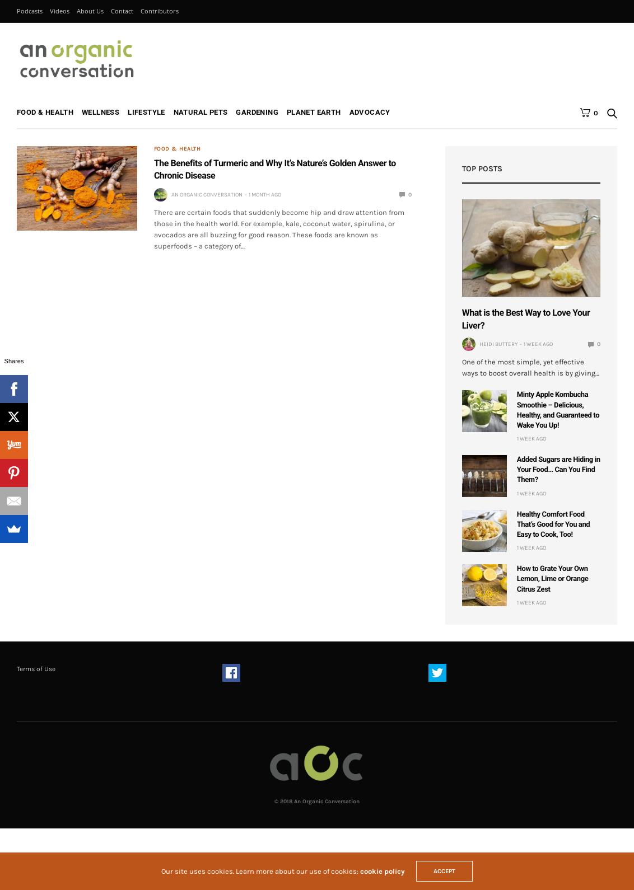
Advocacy (369, 112)
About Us (90, 11)
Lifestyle (146, 112)
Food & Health (45, 112)
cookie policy (382, 871)
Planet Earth (314, 112)
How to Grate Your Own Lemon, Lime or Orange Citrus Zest (553, 579)
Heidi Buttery (498, 344)
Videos (59, 11)
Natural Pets (201, 112)
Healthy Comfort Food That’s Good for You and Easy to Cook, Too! (553, 524)
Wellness (100, 112)
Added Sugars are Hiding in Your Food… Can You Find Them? (558, 470)
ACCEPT (444, 871)
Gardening (257, 112)
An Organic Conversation (207, 194)
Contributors (160, 11)
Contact (122, 11)
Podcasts (30, 11)
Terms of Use (36, 669)
